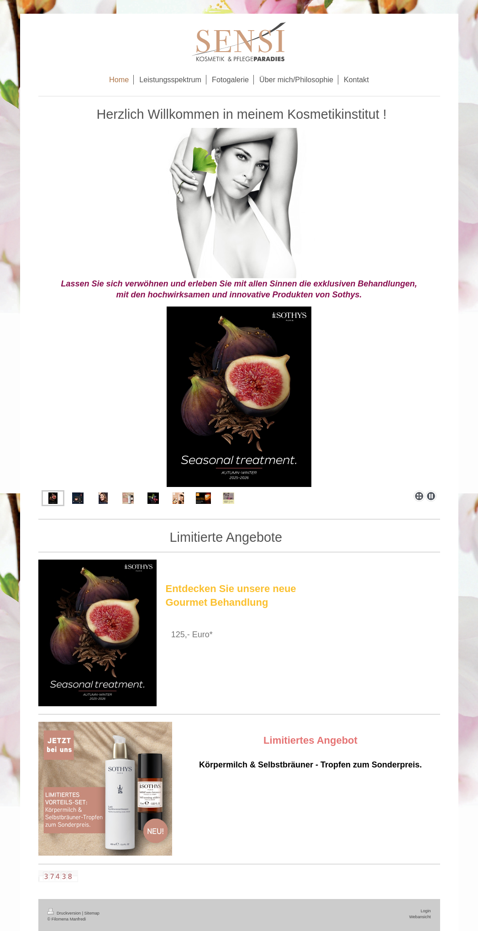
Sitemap (92, 913)
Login (425, 911)
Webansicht (420, 917)
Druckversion (64, 913)
